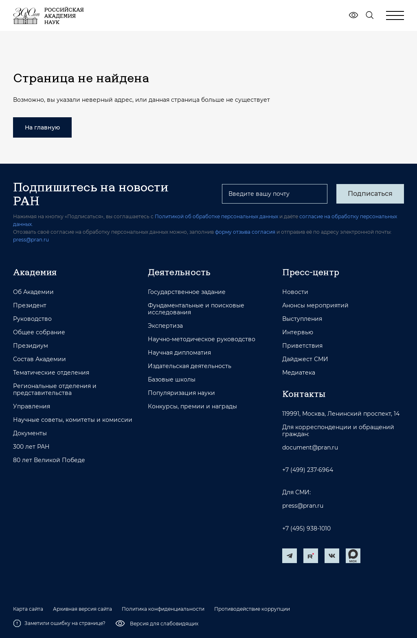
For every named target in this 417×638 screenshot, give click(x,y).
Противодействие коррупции (252, 609)
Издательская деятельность (189, 366)
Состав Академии (39, 359)
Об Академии (33, 292)
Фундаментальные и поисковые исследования (196, 309)
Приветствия (302, 345)
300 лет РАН (31, 446)
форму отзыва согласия (245, 232)
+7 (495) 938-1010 (306, 528)
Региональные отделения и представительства (55, 390)
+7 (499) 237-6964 (307, 470)
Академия (35, 271)
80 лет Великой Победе (49, 460)
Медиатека (298, 372)
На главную (42, 127)
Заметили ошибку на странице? (59, 623)
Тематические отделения (51, 372)
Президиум (30, 345)
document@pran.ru (310, 447)
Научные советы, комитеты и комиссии (72, 420)
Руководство (32, 319)
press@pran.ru (31, 240)
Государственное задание (187, 292)
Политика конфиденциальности (163, 609)
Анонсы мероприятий (315, 305)
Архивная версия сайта (82, 609)
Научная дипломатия (179, 352)
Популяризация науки (181, 393)
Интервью (297, 332)
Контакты (303, 393)
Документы (30, 433)
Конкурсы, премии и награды (192, 406)
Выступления (302, 319)
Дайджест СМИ (305, 359)
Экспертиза (165, 325)
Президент (29, 305)
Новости (295, 292)
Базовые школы (171, 379)
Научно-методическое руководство (201, 339)
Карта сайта (28, 609)
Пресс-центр (310, 271)
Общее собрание (39, 332)
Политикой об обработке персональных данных (216, 216)
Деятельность (179, 271)
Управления (31, 406)
